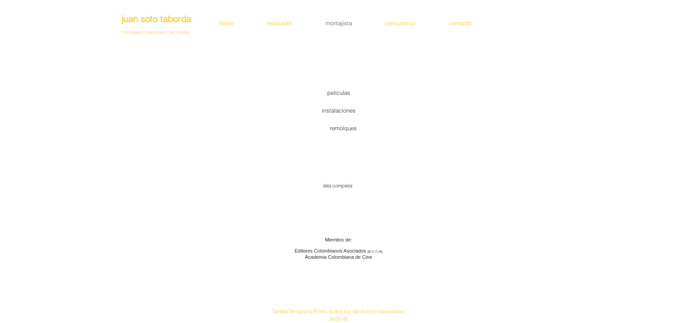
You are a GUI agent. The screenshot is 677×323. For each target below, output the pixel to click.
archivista (178, 32)
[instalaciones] (339, 110)
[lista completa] (337, 186)
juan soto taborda (156, 18)
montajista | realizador (144, 32)
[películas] (338, 92)
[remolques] (343, 128)
